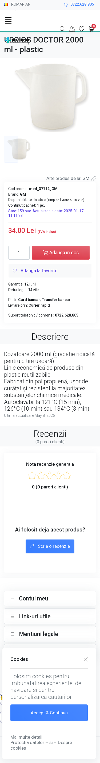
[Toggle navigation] (8, 20)
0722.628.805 (79, 5)
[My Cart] (91, 29)
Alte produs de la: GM (71, 178)
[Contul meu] (72, 29)
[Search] (62, 29)
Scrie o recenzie (50, 547)
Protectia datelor (27, 742)
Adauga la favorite (35, 271)
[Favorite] (81, 29)
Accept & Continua (49, 712)
